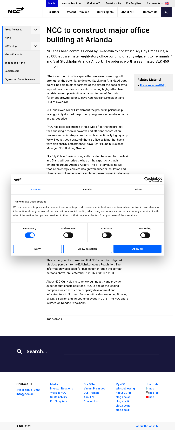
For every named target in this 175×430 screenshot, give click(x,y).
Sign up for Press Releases (20, 79)
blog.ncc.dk (123, 410)
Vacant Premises (78, 12)
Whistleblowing (125, 388)
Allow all (137, 248)
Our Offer (52, 12)
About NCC (128, 12)
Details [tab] (87, 189)
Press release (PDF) (152, 85)
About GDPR (123, 392)
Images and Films (15, 62)
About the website (147, 426)
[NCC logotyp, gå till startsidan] (16, 10)
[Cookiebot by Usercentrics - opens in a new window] (147, 179)
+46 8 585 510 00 (28, 390)
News (8, 37)
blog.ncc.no (123, 405)
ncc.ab (151, 384)
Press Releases (13, 29)
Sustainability (113, 3)
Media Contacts (13, 54)
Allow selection (87, 248)
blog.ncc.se (123, 397)
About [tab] (139, 189)
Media (51, 3)
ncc (149, 388)
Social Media (12, 71)
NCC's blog (11, 46)
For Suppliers (134, 3)
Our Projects (105, 12)
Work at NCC (93, 3)
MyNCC (120, 384)
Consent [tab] (36, 189)
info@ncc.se (25, 394)
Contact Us (150, 12)
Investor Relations (71, 3)
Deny (37, 248)
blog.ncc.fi (122, 401)
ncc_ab (152, 392)
